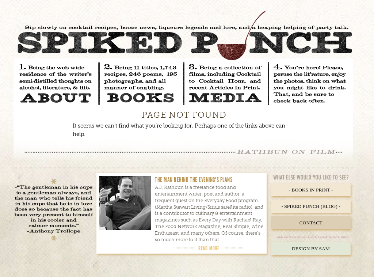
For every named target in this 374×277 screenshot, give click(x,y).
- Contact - (311, 222)
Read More (209, 248)
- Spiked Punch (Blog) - (310, 206)
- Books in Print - (311, 190)
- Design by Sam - (311, 248)
